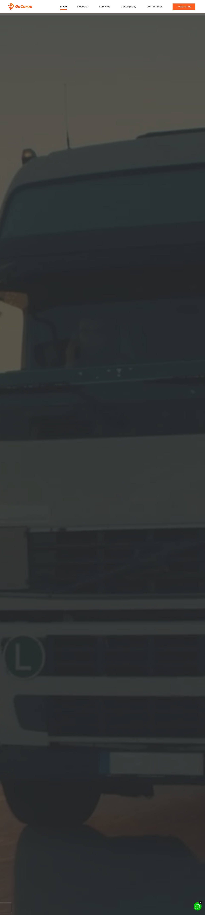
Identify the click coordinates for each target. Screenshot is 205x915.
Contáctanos (155, 6)
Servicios (104, 6)
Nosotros (83, 6)
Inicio (63, 6)
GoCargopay (128, 6)
